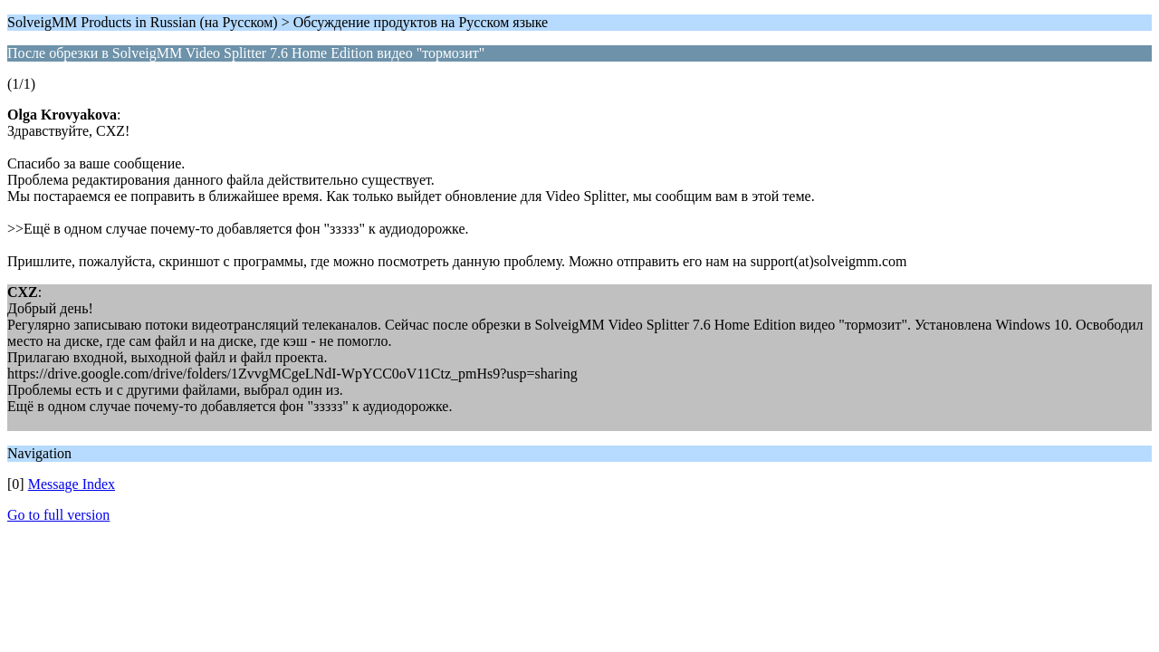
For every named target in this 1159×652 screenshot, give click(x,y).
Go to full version (58, 515)
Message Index (71, 484)
